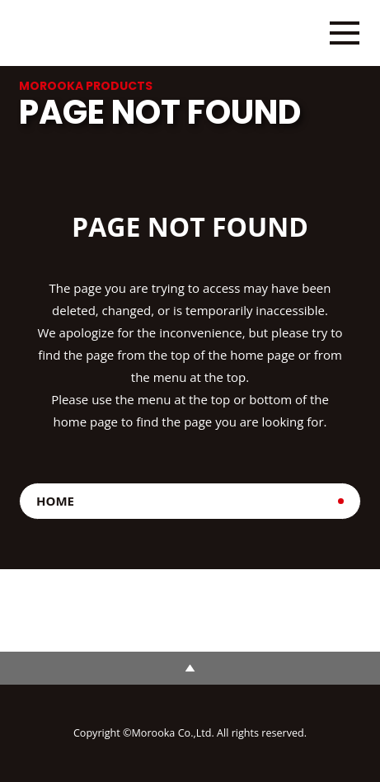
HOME (55, 500)
